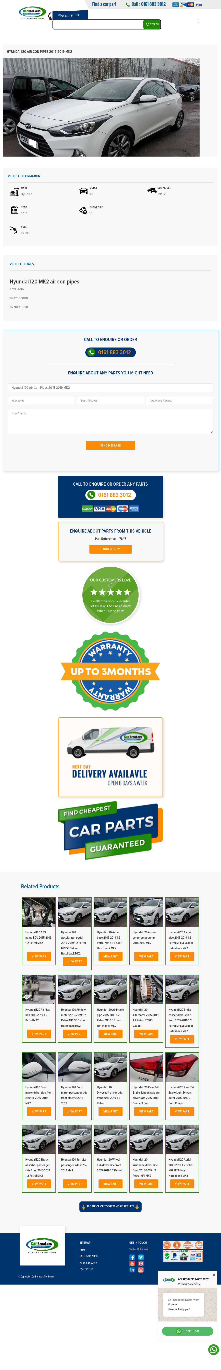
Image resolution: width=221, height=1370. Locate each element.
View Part (39, 956)
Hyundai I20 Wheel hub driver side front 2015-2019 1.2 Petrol (109, 1165)
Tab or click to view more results (110, 1206)
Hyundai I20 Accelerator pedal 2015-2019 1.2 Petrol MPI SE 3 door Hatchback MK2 (73, 943)
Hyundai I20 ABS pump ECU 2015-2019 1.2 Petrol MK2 (38, 938)
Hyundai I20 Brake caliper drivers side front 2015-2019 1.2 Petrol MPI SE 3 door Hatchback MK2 (181, 1020)
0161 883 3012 (153, 4)
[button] (110, 1210)
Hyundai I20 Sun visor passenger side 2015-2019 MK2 (74, 1165)
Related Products (40, 886)
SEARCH (154, 24)
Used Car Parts (89, 1256)
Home (83, 1250)
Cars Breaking (89, 1263)
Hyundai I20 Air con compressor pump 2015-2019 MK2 (145, 938)
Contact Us (87, 1269)
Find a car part (104, 4)
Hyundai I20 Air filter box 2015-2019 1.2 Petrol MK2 (37, 1015)
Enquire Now (110, 549)
